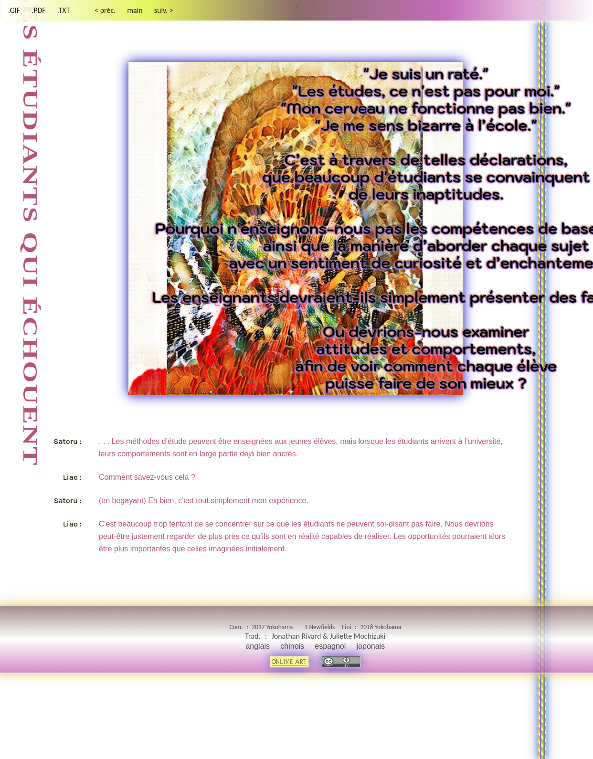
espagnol (330, 646)
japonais (371, 646)
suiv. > (163, 10)
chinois (292, 646)
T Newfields (320, 627)
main (135, 10)
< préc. (105, 10)
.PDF (39, 10)
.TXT (63, 10)
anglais (257, 646)
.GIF (14, 10)
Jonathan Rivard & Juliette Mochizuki (329, 636)
